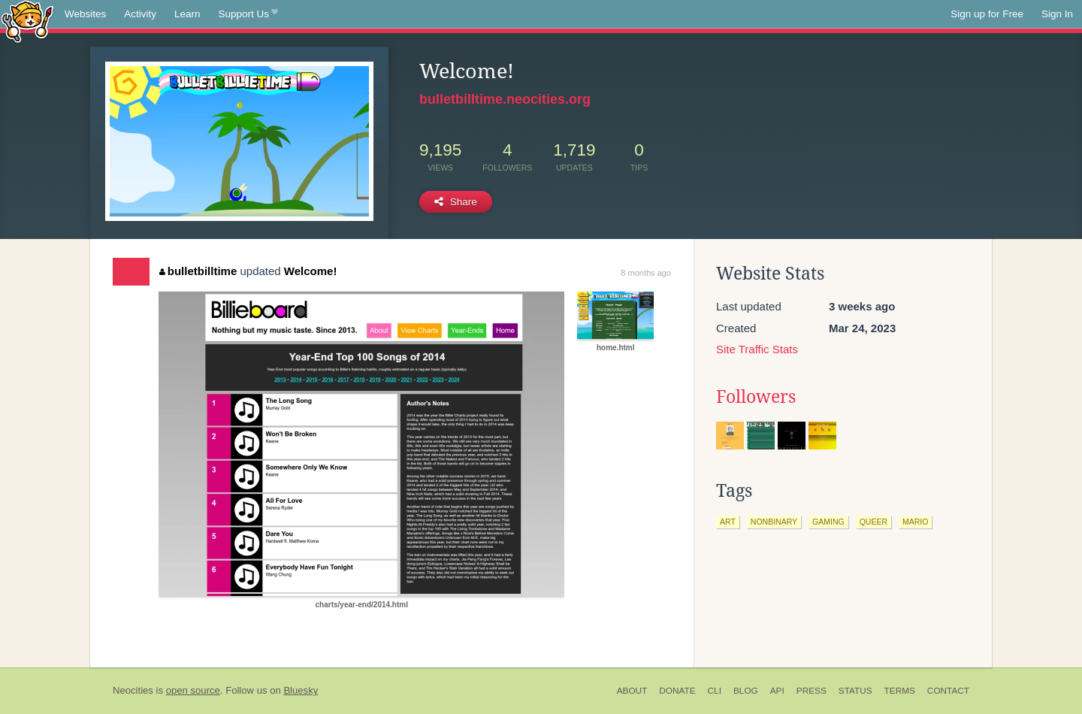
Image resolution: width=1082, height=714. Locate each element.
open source (193, 690)
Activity (140, 14)
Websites (85, 14)
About (632, 690)
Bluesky (300, 690)
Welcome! (310, 271)
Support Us (248, 14)
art (728, 521)
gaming (828, 521)
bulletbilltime (198, 271)
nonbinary (774, 521)
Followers (756, 397)
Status (855, 690)
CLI (714, 690)
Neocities (133, 690)
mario (915, 521)
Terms (899, 690)
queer (873, 521)
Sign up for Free (987, 14)
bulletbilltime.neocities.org (505, 99)
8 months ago (646, 272)
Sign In (1057, 14)
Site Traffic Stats (757, 349)
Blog (745, 690)
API (777, 690)
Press (811, 690)
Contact (948, 690)
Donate (677, 690)
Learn (187, 14)
